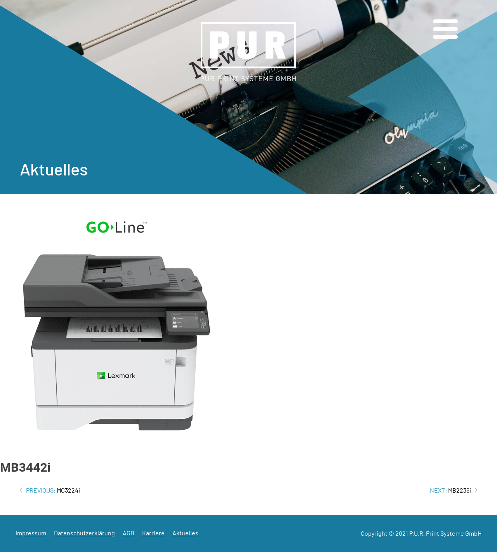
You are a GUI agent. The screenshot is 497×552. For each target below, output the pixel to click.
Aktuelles (185, 532)
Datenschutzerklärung (84, 532)
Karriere (153, 532)
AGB (128, 532)
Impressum (31, 532)
